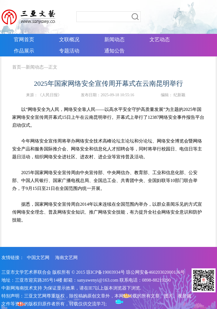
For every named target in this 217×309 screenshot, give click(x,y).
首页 (16, 67)
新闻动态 (35, 67)
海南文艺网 (66, 257)
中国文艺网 (38, 257)
